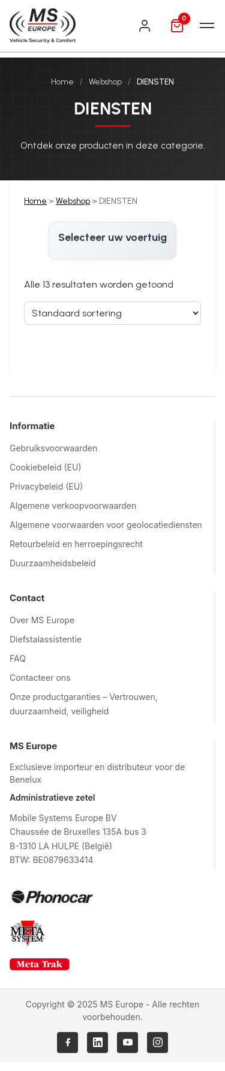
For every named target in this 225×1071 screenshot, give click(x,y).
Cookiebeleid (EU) (46, 467)
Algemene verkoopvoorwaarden (73, 505)
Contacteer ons (40, 677)
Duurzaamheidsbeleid (53, 563)
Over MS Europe (42, 620)
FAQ (18, 658)
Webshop (105, 81)
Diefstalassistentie (46, 639)
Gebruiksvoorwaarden (53, 448)
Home (62, 81)
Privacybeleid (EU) (46, 486)
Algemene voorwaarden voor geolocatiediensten (106, 525)
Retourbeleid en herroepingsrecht (76, 544)
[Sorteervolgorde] (112, 313)
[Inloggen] (144, 25)
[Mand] (177, 25)
